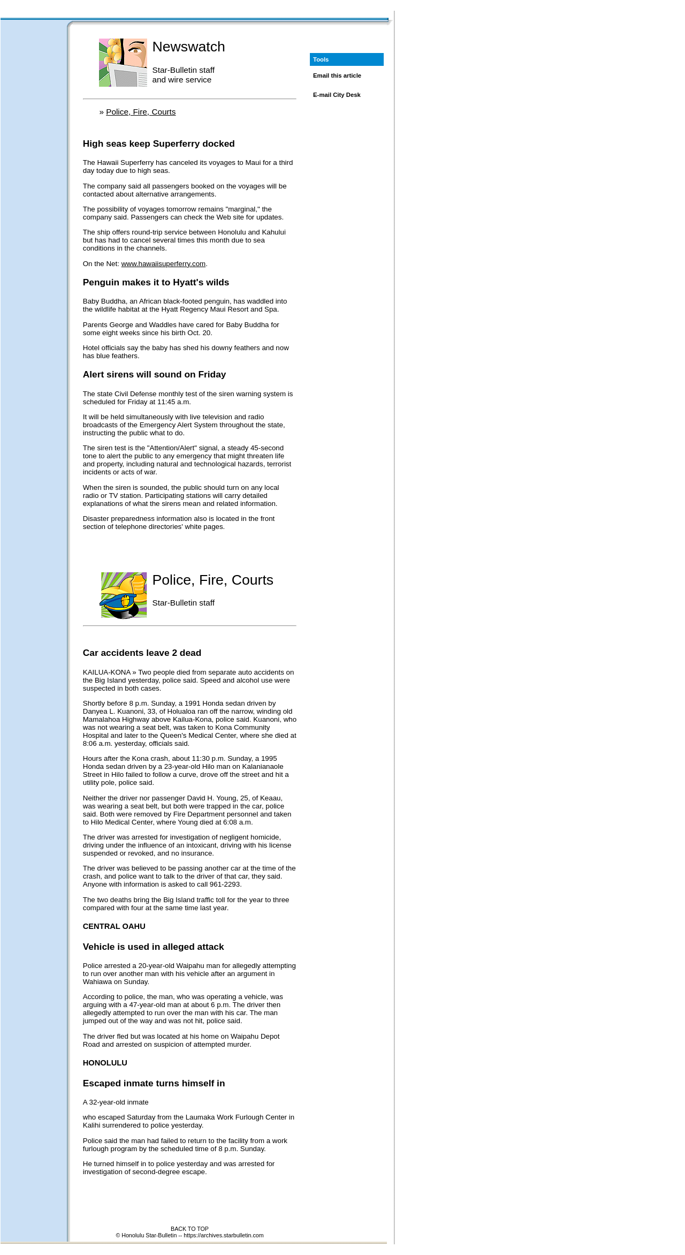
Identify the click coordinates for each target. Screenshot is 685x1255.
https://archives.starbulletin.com (223, 1235)
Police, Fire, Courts (141, 111)
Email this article (337, 75)
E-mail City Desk (337, 95)
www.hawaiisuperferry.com (163, 264)
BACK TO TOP (190, 1229)
